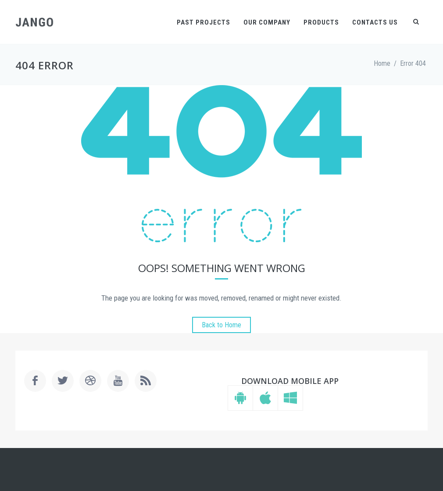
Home (382, 63)
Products (321, 22)
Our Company (266, 22)
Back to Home (221, 325)
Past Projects (203, 22)
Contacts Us (375, 22)
